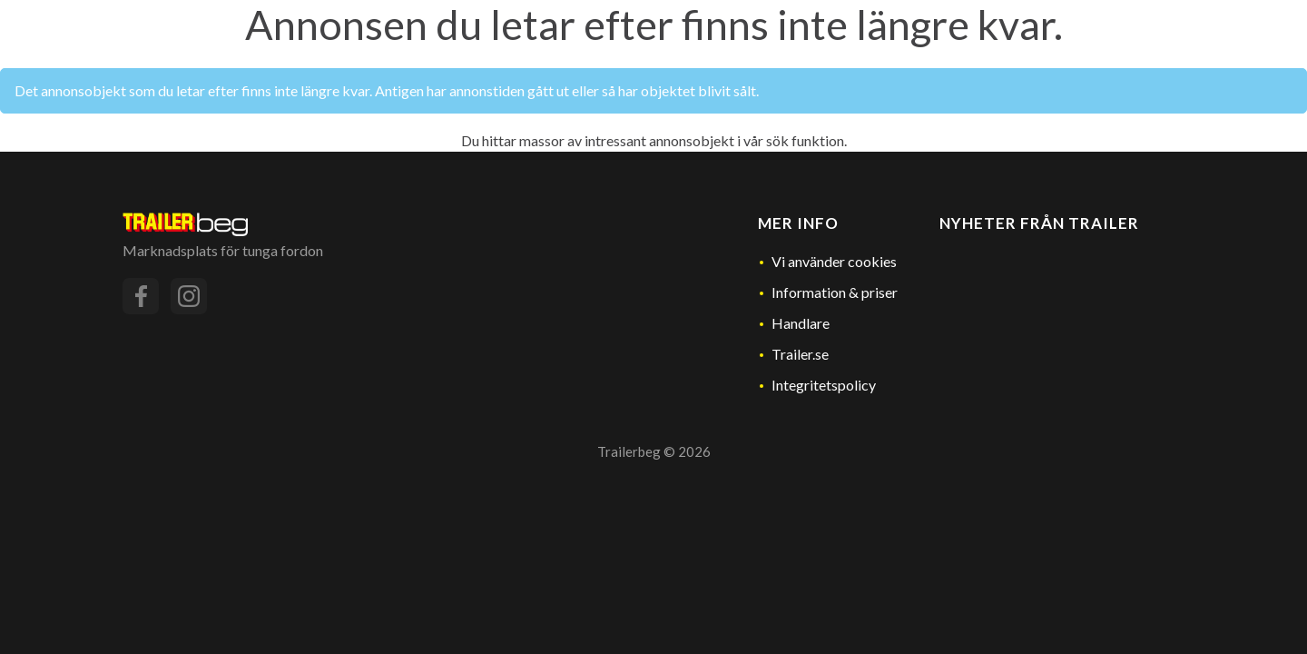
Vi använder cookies (834, 261)
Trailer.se (800, 353)
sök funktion (805, 140)
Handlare (800, 323)
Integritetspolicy (823, 384)
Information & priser (834, 292)
